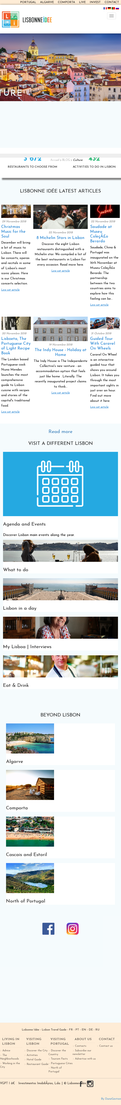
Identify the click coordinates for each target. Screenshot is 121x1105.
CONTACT (112, 2)
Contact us (106, 1046)
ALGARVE (47, 2)
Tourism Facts (59, 1059)
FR (71, 1029)
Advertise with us (85, 1059)
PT (77, 1029)
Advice (6, 1050)
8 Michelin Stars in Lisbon (60, 238)
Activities (32, 1055)
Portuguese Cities (62, 1063)
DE (91, 1029)
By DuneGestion (111, 1098)
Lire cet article (10, 289)
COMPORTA (66, 2)
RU (97, 1029)
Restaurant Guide (37, 1064)
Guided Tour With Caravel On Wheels (102, 344)
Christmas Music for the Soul (13, 232)
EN (84, 1029)
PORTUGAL (28, 2)
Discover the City (37, 1050)
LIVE (82, 2)
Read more (60, 431)
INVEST (95, 2)
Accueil (54, 160)
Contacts (80, 1046)
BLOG (66, 160)
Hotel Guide (34, 1059)
